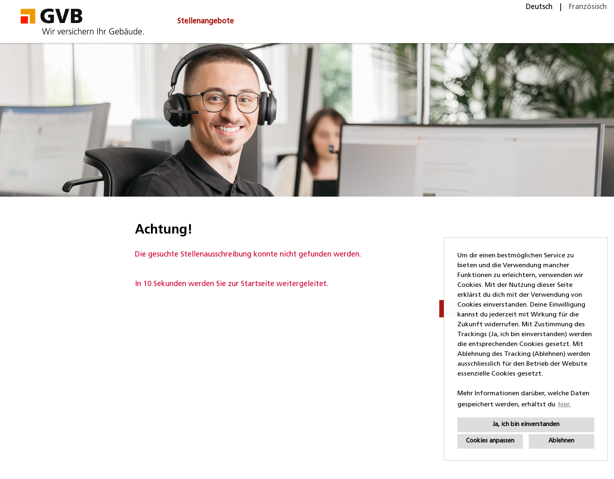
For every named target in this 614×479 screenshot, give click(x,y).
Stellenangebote (205, 21)
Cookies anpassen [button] (490, 441)
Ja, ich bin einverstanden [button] (526, 425)
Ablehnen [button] (561, 441)
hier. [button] (564, 404)
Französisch (588, 7)
